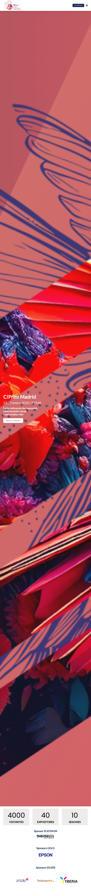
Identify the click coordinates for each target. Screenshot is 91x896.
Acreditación (78, 5)
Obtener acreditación (13, 420)
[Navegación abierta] (87, 5)
